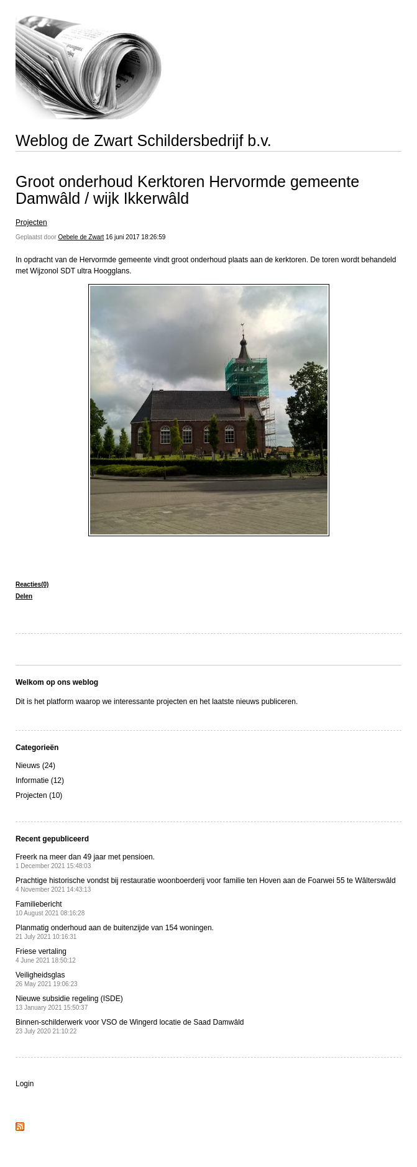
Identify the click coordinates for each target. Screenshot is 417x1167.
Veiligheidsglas (47, 979)
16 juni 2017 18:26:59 (135, 237)
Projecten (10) (39, 795)
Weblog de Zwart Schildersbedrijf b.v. (144, 140)
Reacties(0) (32, 584)
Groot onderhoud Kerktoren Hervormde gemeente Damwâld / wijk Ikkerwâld (187, 190)
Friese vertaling (46, 955)
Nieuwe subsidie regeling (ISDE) (69, 1002)
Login (25, 1083)
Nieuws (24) (35, 765)
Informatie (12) (40, 780)
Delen (24, 596)
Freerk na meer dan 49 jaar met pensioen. (85, 861)
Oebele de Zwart (81, 237)
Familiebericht (50, 908)
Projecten (31, 222)
